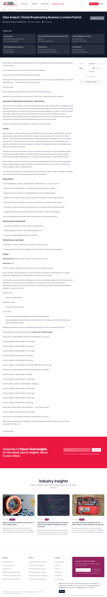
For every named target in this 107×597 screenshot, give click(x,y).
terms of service (95, 454)
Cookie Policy (58, 572)
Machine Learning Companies (36, 565)
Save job (91, 71)
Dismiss (62, 591)
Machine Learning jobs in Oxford (37, 572)
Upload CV (94, 4)
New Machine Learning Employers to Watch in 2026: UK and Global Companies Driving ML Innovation (53, 524)
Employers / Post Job (58, 4)
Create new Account (8, 562)
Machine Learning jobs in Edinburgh (38, 575)
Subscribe (97, 570)
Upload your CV (7, 569)
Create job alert (91, 76)
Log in (102, 4)
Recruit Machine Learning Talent (11, 579)
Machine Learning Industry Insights (12, 575)
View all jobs (100, 31)
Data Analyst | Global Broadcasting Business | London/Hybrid (32, 9)
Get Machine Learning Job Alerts (11, 572)
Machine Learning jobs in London (37, 569)
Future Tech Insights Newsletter (37, 579)
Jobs (10, 9)
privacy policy (84, 454)
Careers (82, 519)
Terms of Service (59, 579)
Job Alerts (34, 4)
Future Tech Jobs (59, 562)
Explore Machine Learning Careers (38, 562)
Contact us (58, 569)
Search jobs (24, 4)
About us (57, 565)
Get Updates (96, 450)
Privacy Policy (58, 575)
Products (12, 519)
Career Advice (45, 4)
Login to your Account (8, 565)
